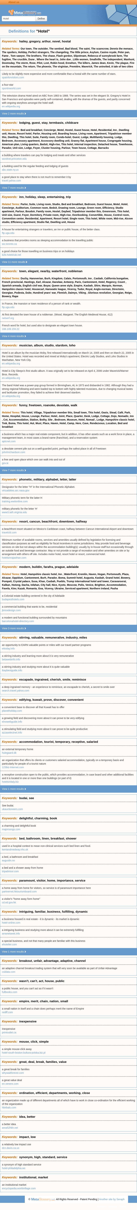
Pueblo (61, 581)
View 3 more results (14, 628)
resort (23, 521)
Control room (121, 214)
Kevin (110, 63)
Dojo (114, 416)
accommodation (30, 741)
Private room (51, 214)
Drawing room (66, 207)
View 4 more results (14, 336)
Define (41, 18)
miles (83, 637)
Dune (31, 59)
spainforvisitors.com (13, 77)
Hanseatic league (55, 289)
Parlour (66, 147)
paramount (27, 880)
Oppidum (17, 577)
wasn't (23, 981)
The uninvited (102, 66)
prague (60, 567)
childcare (71, 122)
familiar (40, 911)
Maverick (87, 66)
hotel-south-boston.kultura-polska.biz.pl (23, 1052)
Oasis (104, 412)
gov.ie (5, 463)
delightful (26, 818)
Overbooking (79, 214)
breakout (25, 961)
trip (68, 197)
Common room (39, 207)
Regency (111, 282)
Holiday (22, 52)
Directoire (118, 289)
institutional (27, 1177)
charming (41, 818)
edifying (25, 699)
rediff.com (7, 1012)
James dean (98, 63)
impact (24, 1137)
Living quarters (30, 144)
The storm (22, 63)
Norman (117, 285)
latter (72, 479)
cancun (34, 521)
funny (23, 405)
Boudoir (30, 211)
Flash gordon (64, 55)
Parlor (36, 133)
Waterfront (70, 574)
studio (49, 345)
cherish (55, 679)
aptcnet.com (9, 441)
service (80, 880)
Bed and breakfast (31, 130)
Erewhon (71, 63)
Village (38, 412)
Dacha (25, 584)
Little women (80, 59)
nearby (45, 271)
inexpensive (27, 1021)
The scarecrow (100, 48)
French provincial (12, 282)
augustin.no (8, 860)
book (53, 818)
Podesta (19, 292)
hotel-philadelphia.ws (13, 1168)
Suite (36, 137)
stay (44, 122)
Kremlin (82, 574)
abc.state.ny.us (10, 169)
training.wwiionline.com (15, 501)
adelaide (73, 567)
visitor (41, 880)
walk (74, 405)
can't (33, 981)
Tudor (80, 289)
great (23, 1062)
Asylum (94, 52)
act (41, 981)
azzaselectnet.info (12, 732)
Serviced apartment (76, 588)
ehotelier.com (9, 944)
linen (45, 838)
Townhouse (125, 144)
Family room (47, 137)
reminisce (79, 679)
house (49, 981)
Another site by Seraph (112, 1199)
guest (36, 122)
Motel (60, 130)
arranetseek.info (11, 933)
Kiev (13, 588)
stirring (24, 637)
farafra (48, 567)
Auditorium (22, 207)
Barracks (103, 147)
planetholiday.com (12, 710)
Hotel (94, 130)
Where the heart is (47, 59)
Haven (54, 423)
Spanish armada (11, 285)
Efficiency (108, 207)
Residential (105, 130)
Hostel (69, 130)
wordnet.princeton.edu (14, 158)
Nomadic (123, 416)
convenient (76, 699)
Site (50, 419)
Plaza (125, 574)
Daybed (66, 211)
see (31, 798)
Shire (97, 285)
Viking (82, 292)
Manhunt (129, 59)
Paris (78, 282)
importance (65, 880)
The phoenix (44, 66)
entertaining (55, 197)
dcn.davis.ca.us (10, 1148)
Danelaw (57, 282)
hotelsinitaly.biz (10, 781)
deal (31, 1062)
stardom (61, 345)
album (38, 345)
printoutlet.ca (9, 1032)
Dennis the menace (121, 48)
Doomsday (8, 63)
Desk (87, 416)
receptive (78, 741)
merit (34, 1001)
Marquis (106, 285)
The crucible (19, 59)
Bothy (43, 419)
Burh (47, 278)
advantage (51, 961)
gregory (34, 41)
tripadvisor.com (10, 871)
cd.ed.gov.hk (9, 902)
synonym (25, 1157)
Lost (46, 63)
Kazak (21, 588)
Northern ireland (99, 588)
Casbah (98, 278)
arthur (46, 41)
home (51, 880)
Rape (15, 296)
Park (127, 412)
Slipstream (79, 55)
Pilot (39, 63)
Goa (40, 588)
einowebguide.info (12, 721)
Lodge (84, 137)
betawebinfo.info (11, 659)
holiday (30, 197)
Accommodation (18, 419)
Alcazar (46, 282)
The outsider (40, 48)
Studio (56, 204)
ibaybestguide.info (12, 670)
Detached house (107, 144)
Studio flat (43, 222)
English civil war (32, 285)
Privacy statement (107, 1206)
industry (72, 637)
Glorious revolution (99, 292)
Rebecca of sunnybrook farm (105, 55)
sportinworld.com (11, 88)
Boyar (47, 285)
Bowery (6, 296)
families (51, 1062)
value (62, 1062)
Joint (61, 416)
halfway (81, 521)
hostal (66, 41)
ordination (26, 1093)
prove (48, 699)
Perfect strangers (38, 52)
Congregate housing (119, 140)
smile (66, 679)
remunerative (54, 637)
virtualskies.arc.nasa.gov (15, 490)
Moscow (72, 584)
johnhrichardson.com (13, 452)
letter (63, 479)
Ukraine (59, 588)
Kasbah (88, 285)
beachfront (49, 521)
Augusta (89, 577)
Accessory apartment (27, 140)
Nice (54, 584)
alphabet (52, 479)
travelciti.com (9, 532)
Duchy (24, 278)
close (86, 1093)
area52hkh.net (10, 1127)
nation (54, 1001)
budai (23, 798)
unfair (38, 961)
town (22, 271)
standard (48, 1157)
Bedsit (44, 144)
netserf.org (8, 318)
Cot (5, 419)
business (53, 911)
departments (58, 1093)
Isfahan (35, 584)
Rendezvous (97, 423)
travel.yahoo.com (11, 180)
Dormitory (36, 214)
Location (111, 423)
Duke (29, 292)
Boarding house (67, 133)
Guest (76, 137)
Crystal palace (21, 581)
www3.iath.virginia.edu (14, 512)
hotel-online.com (11, 922)
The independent (112, 59)
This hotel (25, 137)
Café (120, 412)
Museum (72, 419)
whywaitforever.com (13, 1072)
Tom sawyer (18, 55)
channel (80, 961)
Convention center (13, 218)
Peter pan (123, 52)
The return (29, 66)
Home (5, 416)
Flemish (62, 292)
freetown (35, 405)
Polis (81, 584)
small (64, 1001)
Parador (6, 147)
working (74, 1093)
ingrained (41, 679)
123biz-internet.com (13, 767)
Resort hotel (24, 133)
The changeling (59, 52)
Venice (89, 584)
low (33, 1137)
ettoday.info (8, 648)
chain (44, 1001)
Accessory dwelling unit (55, 140)
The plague (121, 63)
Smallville (95, 59)
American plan (10, 144)
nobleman (75, 271)
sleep (41, 197)
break (40, 1062)
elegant (33, 271)
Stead (113, 412)
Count (122, 282)
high (37, 1157)
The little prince (79, 52)
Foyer (36, 147)
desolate (63, 405)
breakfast (57, 838)
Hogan (101, 574)
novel (56, 41)
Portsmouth (80, 278)
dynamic (81, 911)
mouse (24, 1041)
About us (13, 2)
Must (38, 423)
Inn (115, 130)
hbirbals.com (9, 1107)
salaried (92, 741)
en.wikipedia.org (11, 106)
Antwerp (69, 282)
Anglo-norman (102, 289)
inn (21, 197)
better (31, 1116)
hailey (23, 41)
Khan (42, 581)
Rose (32, 63)
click (34, 1041)
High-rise (54, 144)
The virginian (60, 66)
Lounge (81, 207)
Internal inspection (85, 144)
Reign (128, 292)
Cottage (92, 147)
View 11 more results (15, 262)
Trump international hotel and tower (88, 581)
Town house (79, 147)
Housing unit (49, 133)
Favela (6, 588)
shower (71, 838)
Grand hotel (113, 577)
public (59, 981)
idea (22, 1116)
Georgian (7, 292)
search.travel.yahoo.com (15, 690)
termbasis (56, 122)
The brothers (33, 55)
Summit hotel (75, 577)
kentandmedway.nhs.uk (15, 849)
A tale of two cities (122, 66)
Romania (31, 588)
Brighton (100, 584)
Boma (12, 423)
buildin (37, 567)
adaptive (66, 961)
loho (72, 345)
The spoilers (9, 52)
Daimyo (72, 292)
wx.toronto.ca (9, 243)
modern (24, 567)
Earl (38, 282)
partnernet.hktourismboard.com (19, 891)
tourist (49, 741)
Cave (85, 423)
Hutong (16, 584)
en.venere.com (10, 1083)
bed (21, 838)
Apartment (100, 133)
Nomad (90, 419)
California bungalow (116, 278)
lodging (24, 122)
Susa (34, 581)
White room (105, 218)
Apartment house (95, 140)
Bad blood (71, 48)
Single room (77, 218)
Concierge (50, 130)
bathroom (33, 838)
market (43, 1177)
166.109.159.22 (10, 329)
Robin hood (57, 63)
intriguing (26, 911)
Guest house (81, 130)
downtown (66, 521)
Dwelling (13, 137)
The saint (84, 48)
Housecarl (38, 289)
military (39, 479)
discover (60, 699)
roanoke (49, 405)
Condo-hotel (63, 137)
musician (25, 345)
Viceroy (71, 289)
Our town (26, 48)
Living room (85, 133)
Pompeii (7, 581)
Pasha (114, 588)
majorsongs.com (11, 829)
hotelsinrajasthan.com (14, 557)
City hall (45, 584)
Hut (32, 423)
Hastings (29, 282)
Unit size (18, 147)
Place (69, 416)
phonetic (25, 479)
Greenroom (109, 211)
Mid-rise (118, 218)
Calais (67, 278)
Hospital (15, 416)
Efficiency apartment (23, 222)
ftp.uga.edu (8, 233)
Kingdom (57, 278)
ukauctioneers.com (12, 809)
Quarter (78, 416)
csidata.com (8, 971)
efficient (41, 1093)
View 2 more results (14, 113)
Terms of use (126, 1206)
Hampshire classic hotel (16, 289)
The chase (49, 55)
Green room (94, 207)
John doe (66, 59)
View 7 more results (14, 187)
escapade (26, 679)
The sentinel (56, 48)
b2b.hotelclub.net (11, 254)
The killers (84, 63)
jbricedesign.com (11, 610)
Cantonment (89, 282)
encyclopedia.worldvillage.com (19, 1188)
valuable (37, 637)
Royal (88, 289)
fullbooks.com (9, 992)
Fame (5, 55)
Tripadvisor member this (86, 211)
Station (34, 419)
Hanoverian (36, 278)
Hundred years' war (44, 292)
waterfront (59, 271)
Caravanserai (118, 581)
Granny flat (77, 140)
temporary (62, 741)
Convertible (96, 214)
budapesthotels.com (13, 599)
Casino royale (108, 52)
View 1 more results (14, 788)
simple (44, 1041)
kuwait (37, 699)
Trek (4, 423)
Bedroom (7, 140)
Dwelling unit (58, 222)
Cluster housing (50, 147)
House (12, 133)
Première (75, 66)
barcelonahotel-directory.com (18, 621)
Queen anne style (62, 285)
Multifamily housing (101, 137)
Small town (80, 412)
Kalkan (6, 584)
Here (78, 423)
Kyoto (62, 584)
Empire (78, 285)
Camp (70, 423)
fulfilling (68, 911)
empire (24, 1001)
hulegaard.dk (9, 752)
